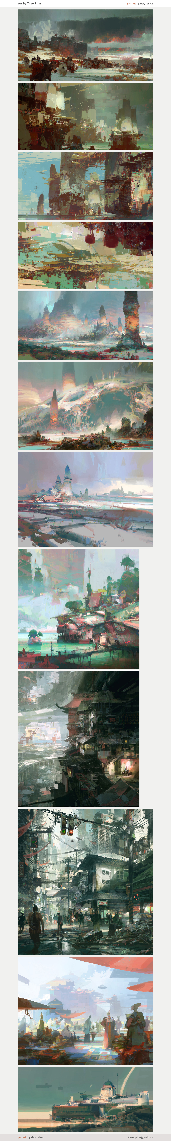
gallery (141, 3)
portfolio (131, 3)
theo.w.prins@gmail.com (140, 1137)
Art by (30, 4)
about (150, 3)
